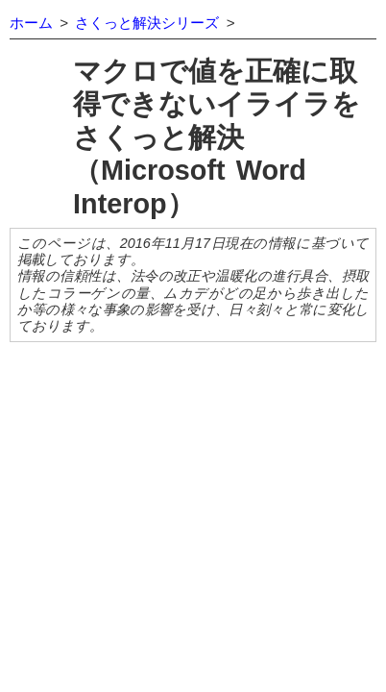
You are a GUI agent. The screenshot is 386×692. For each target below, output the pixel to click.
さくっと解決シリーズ (147, 22)
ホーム (31, 22)
